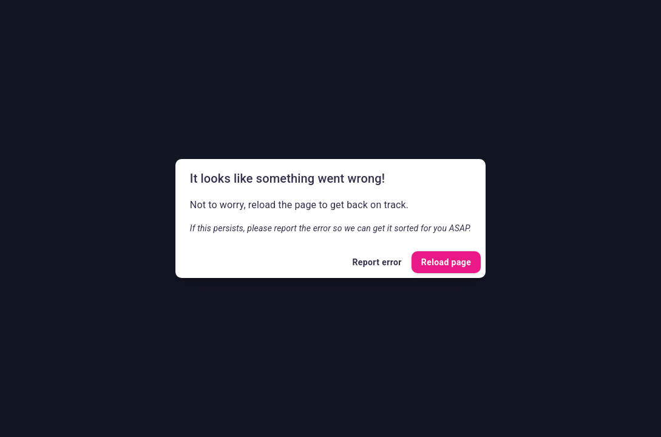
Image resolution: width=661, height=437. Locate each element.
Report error (376, 262)
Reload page (446, 262)
